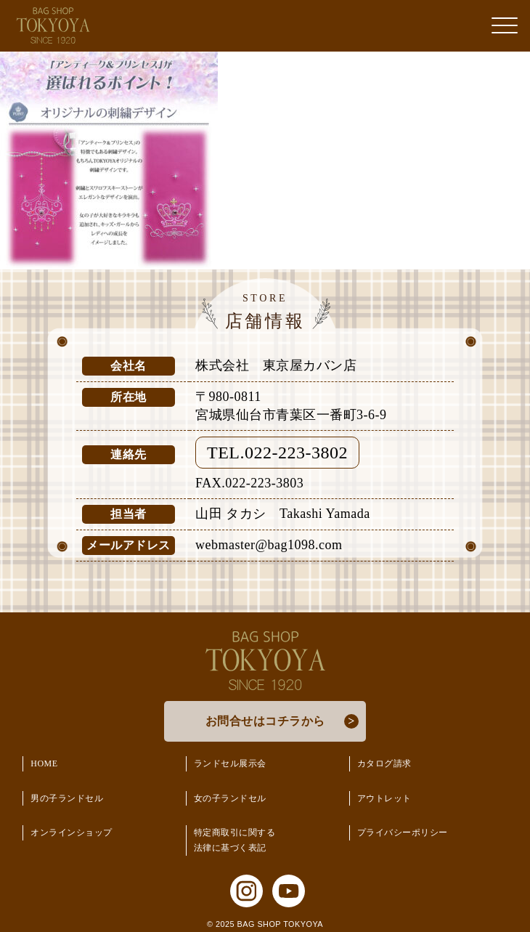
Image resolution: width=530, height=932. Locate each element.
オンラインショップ (71, 832)
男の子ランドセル (66, 798)
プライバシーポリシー (402, 832)
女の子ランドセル (230, 798)
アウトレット (384, 798)
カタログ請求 (384, 763)
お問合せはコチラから (265, 721)
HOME (43, 763)
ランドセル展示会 (230, 763)
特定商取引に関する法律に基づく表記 (235, 840)
